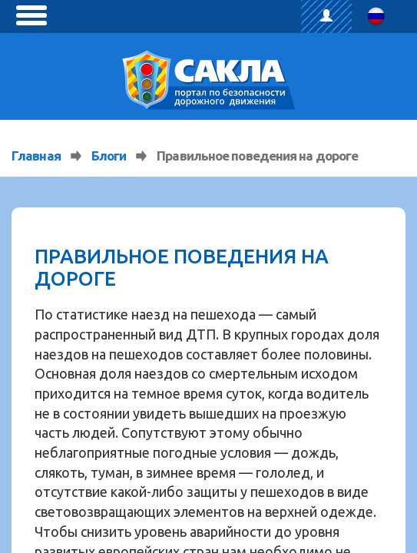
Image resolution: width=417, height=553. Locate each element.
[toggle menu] (31, 15)
